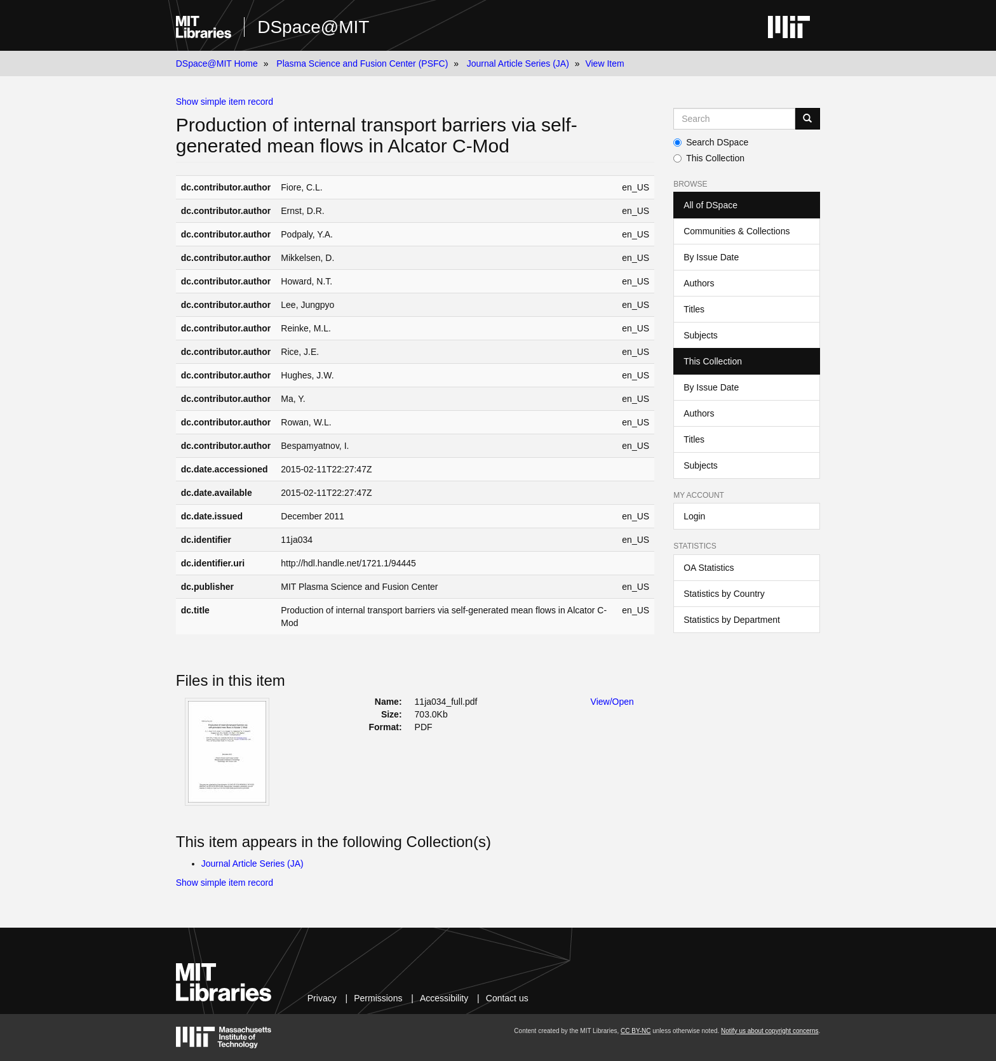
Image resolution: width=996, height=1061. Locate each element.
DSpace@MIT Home (217, 63)
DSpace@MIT (313, 27)
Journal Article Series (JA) (518, 63)
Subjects (700, 335)
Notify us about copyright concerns (769, 1030)
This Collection (708, 158)
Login (694, 516)
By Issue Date (711, 257)
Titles (693, 309)
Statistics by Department (731, 620)
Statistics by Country (724, 594)
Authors (698, 283)
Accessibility (444, 998)
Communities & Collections (736, 231)
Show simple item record (224, 102)
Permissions (378, 998)
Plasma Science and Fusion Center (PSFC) (362, 63)
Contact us (507, 998)
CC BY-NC (635, 1030)
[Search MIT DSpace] (734, 119)
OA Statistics (708, 568)
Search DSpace (710, 142)
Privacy (322, 998)
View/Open (612, 702)
